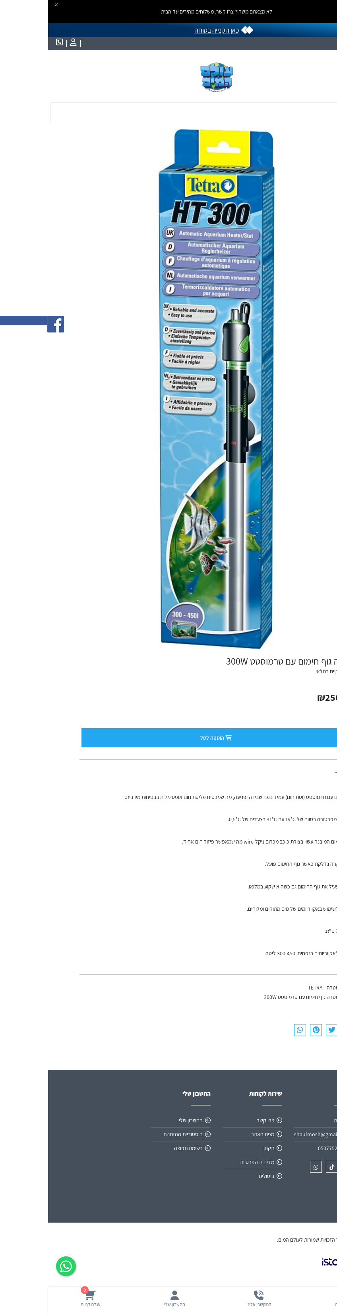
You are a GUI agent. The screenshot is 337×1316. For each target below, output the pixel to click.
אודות (292, 1120)
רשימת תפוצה (140, 1148)
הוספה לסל (169, 737)
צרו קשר (217, 1120)
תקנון (220, 1148)
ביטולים (218, 1176)
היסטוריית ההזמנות (135, 1134)
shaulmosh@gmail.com (274, 1134)
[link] (290, 1268)
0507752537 (284, 1148)
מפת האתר (214, 1134)
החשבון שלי (143, 1120)
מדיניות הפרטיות (209, 1162)
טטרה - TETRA (275, 987)
